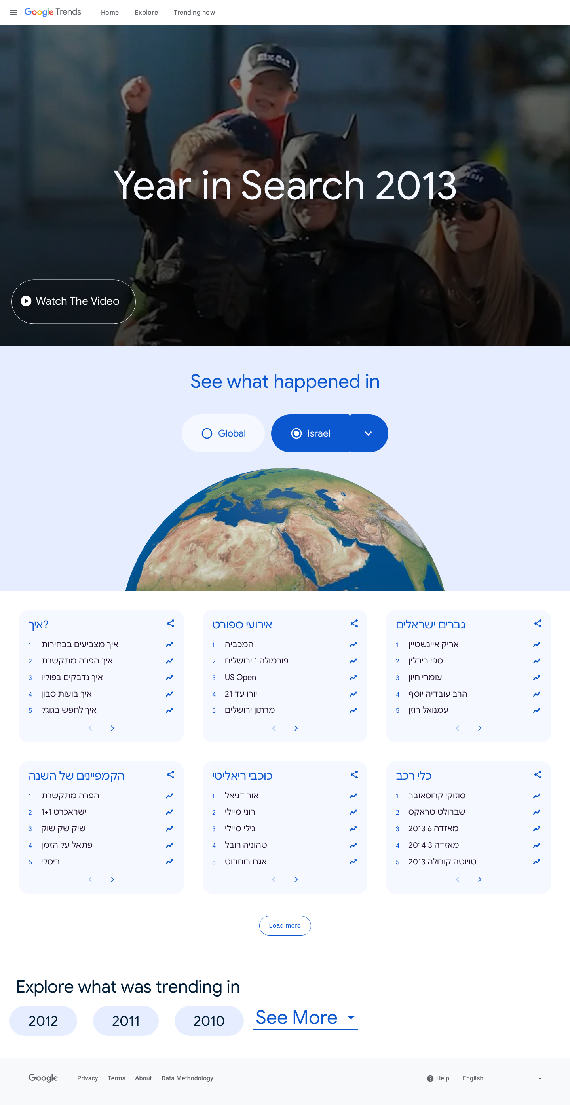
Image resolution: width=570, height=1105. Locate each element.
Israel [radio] (310, 433)
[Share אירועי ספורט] (354, 625)
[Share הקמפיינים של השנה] (171, 776)
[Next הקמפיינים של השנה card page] (112, 879)
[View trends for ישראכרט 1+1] (169, 812)
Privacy (87, 1078)
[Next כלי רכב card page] (479, 879)
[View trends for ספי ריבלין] (537, 661)
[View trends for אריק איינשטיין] (537, 644)
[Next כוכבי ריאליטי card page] (296, 879)
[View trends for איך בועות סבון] (169, 694)
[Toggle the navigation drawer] (13, 12)
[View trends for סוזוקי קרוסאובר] (537, 796)
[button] (101, 644)
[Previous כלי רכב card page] (457, 879)
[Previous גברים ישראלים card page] (457, 728)
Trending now (194, 13)
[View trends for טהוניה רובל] (353, 845)
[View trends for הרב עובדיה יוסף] (537, 694)
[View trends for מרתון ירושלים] (353, 711)
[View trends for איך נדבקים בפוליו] (169, 677)
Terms (116, 1078)
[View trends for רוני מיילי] (353, 812)
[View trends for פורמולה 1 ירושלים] (353, 661)
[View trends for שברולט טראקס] (537, 812)
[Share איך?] (171, 625)
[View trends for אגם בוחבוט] (353, 862)
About (143, 1078)
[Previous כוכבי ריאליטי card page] (273, 879)
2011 (126, 1021)
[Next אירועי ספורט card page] (296, 728)
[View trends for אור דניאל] (353, 796)
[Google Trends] (53, 12)
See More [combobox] (297, 1017)
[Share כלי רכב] (538, 776)
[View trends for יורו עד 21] (353, 694)
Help (437, 1078)
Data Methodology (187, 1078)
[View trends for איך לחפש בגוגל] (169, 711)
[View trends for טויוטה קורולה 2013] (537, 862)
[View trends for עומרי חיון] (537, 677)
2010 (209, 1021)
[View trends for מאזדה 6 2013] (537, 828)
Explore (146, 13)
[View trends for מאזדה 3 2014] (537, 845)
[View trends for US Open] (353, 677)
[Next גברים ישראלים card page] (479, 728)
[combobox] (369, 433)
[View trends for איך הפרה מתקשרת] (169, 661)
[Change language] (503, 1078)
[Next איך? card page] (112, 728)
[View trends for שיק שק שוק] (169, 828)
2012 (43, 1021)
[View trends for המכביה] (353, 644)
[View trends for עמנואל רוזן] (537, 711)
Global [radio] (223, 433)
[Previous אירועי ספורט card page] (273, 728)
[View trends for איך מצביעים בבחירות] (169, 644)
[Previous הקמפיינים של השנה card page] (90, 879)
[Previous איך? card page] (90, 728)
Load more (285, 926)
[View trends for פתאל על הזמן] (169, 845)
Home (110, 13)
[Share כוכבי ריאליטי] (354, 776)
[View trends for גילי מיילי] (353, 828)
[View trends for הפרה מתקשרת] (169, 796)
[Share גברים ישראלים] (538, 625)
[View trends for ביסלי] (169, 862)
